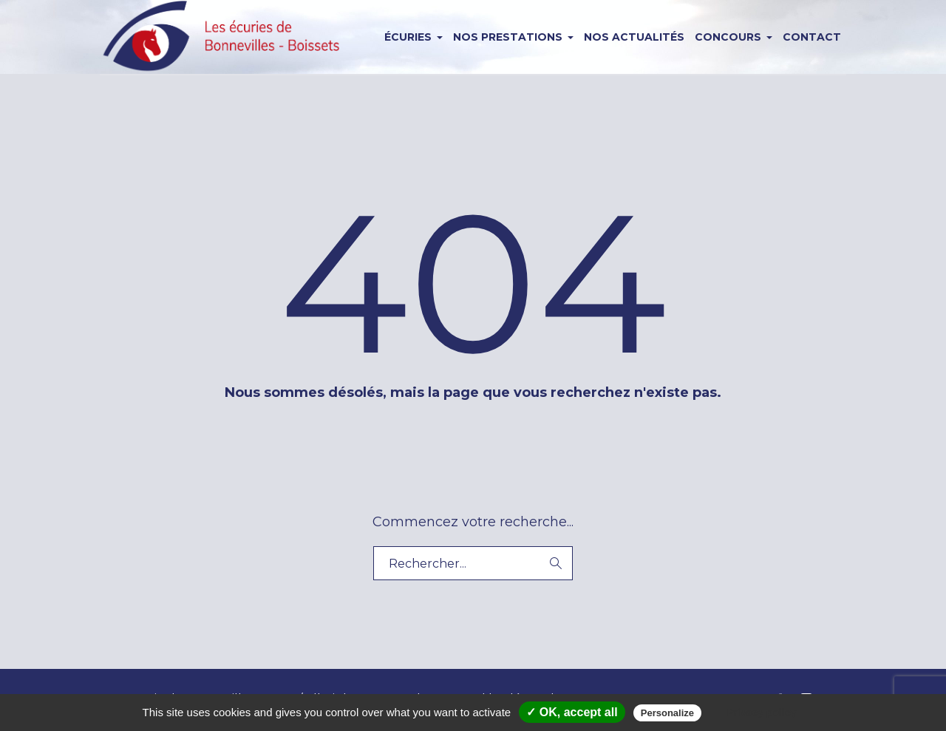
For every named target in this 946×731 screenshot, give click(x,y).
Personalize (667, 712)
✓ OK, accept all (571, 712)
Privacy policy (761, 712)
